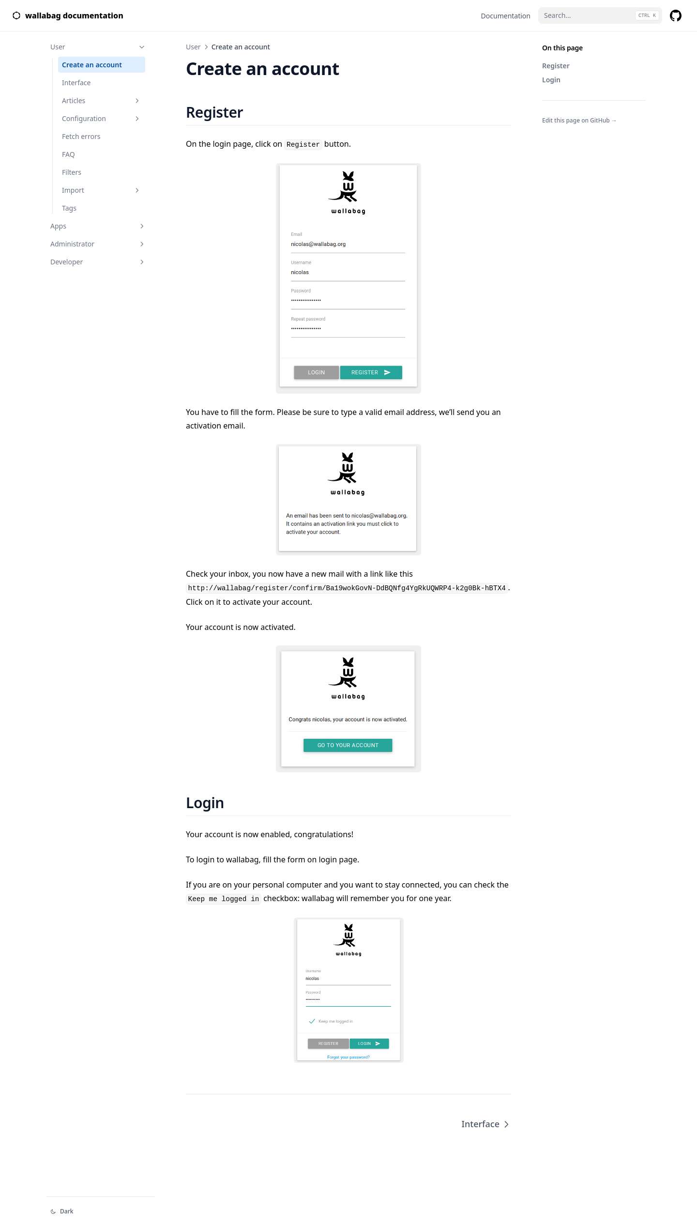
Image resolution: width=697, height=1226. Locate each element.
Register (556, 65)
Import (101, 190)
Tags (69, 208)
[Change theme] (100, 1211)
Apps (98, 225)
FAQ (68, 154)
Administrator (98, 243)
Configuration (101, 118)
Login (551, 79)
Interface (76, 82)
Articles (101, 100)
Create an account (92, 64)
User (98, 46)
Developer (98, 261)
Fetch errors (81, 136)
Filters (71, 172)
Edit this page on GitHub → (579, 120)
